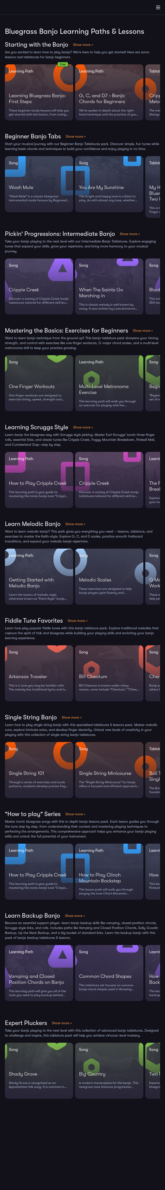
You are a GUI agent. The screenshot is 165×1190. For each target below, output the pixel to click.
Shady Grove (23, 1074)
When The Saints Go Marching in (101, 292)
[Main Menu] (158, 7)
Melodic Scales (95, 580)
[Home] (19, 8)
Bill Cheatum (93, 676)
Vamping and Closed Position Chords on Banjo (36, 979)
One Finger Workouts (32, 386)
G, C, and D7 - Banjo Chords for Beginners (102, 98)
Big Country (92, 1074)
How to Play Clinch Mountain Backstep (100, 878)
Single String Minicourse (105, 773)
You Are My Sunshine (101, 187)
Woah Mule (21, 187)
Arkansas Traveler (28, 676)
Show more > (83, 45)
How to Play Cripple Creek (38, 483)
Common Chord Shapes (105, 976)
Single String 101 (26, 773)
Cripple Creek (24, 290)
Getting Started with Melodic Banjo (31, 583)
